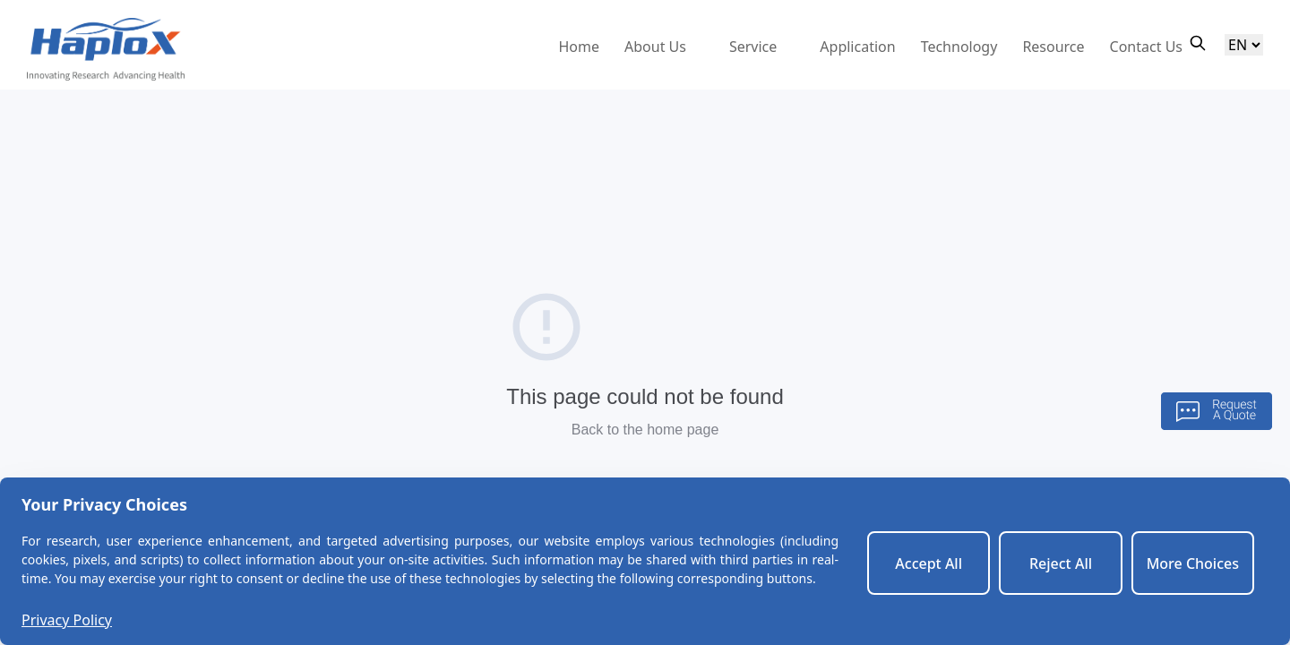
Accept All (928, 563)
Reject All (1060, 563)
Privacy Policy (67, 620)
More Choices (1193, 563)
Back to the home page (645, 429)
